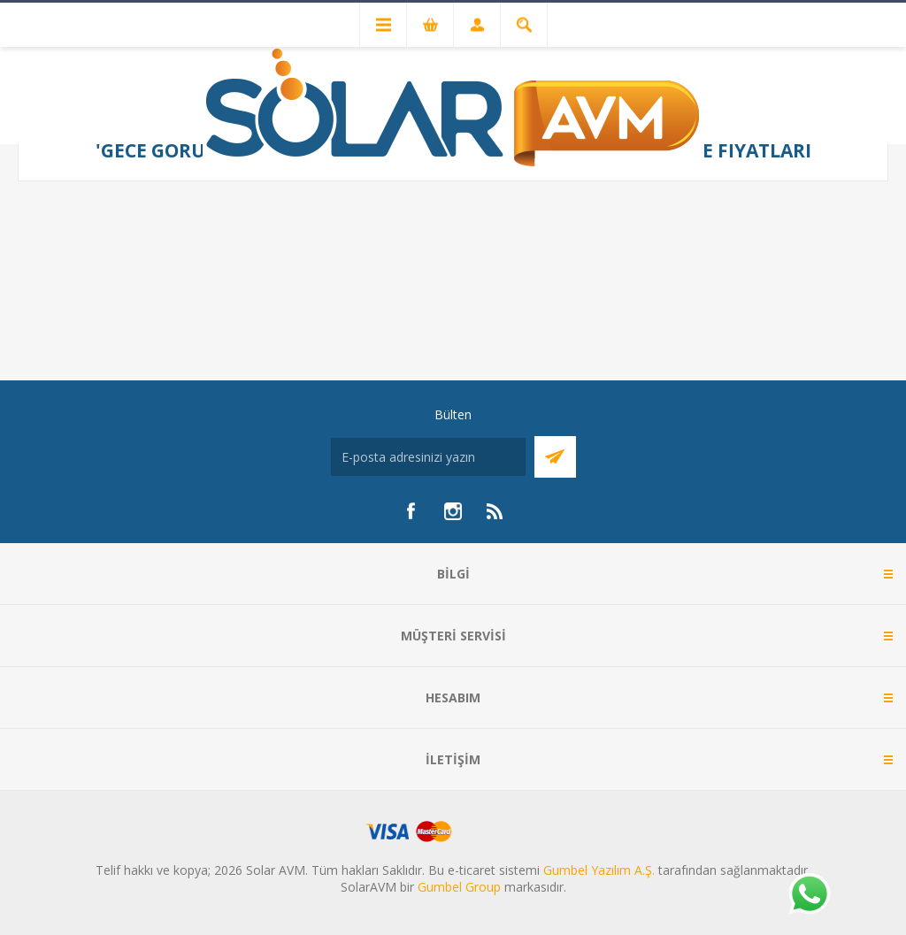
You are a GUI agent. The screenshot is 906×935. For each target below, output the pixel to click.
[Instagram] (453, 511)
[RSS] (495, 511)
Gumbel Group (459, 886)
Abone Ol (555, 457)
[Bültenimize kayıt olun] (428, 457)
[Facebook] (410, 511)
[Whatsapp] (808, 895)
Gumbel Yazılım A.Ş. (599, 870)
